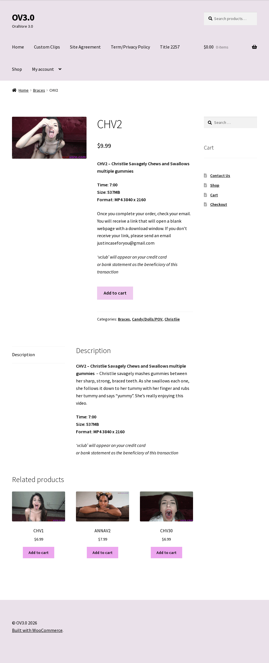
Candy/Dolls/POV (147, 319)
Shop (17, 69)
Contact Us (220, 175)
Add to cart (115, 293)
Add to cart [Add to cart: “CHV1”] (39, 552)
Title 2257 (170, 47)
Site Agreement (85, 47)
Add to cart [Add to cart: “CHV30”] (166, 552)
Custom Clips (47, 47)
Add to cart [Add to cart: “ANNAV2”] (103, 552)
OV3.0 (23, 17)
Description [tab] (23, 354)
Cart (214, 195)
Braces (39, 90)
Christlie (172, 319)
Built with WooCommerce (37, 630)
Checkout (218, 204)
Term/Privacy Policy (130, 47)
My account (43, 69)
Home (18, 47)
